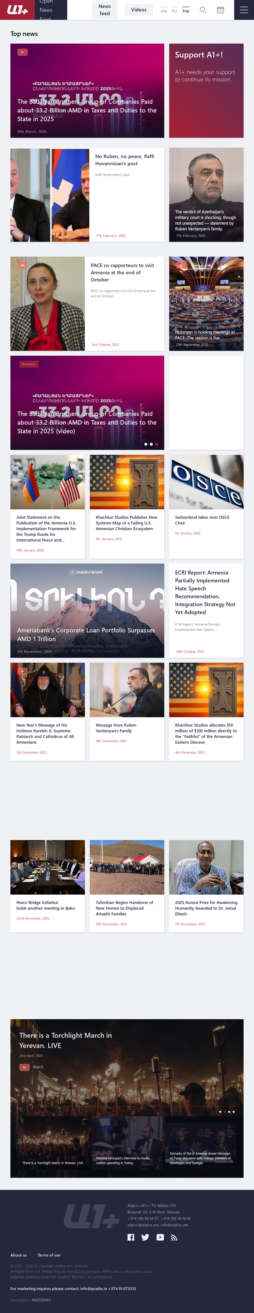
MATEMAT (41, 1300)
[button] (144, 444)
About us (18, 1255)
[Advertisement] (127, 800)
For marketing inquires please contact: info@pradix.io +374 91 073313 (73, 1288)
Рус (175, 10)
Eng (186, 10)
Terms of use (49, 1255)
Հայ (163, 10)
